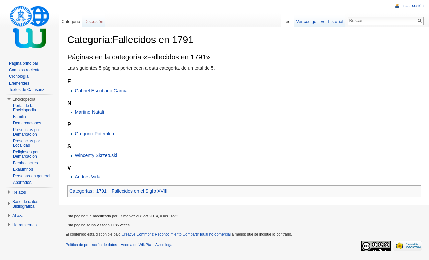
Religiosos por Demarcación (26, 154)
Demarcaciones (27, 123)
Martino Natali (89, 112)
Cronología (19, 76)
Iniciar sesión (412, 5)
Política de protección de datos (91, 245)
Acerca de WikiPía (136, 245)
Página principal (23, 63)
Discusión (93, 21)
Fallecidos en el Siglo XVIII (140, 191)
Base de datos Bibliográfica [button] (25, 204)
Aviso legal (164, 245)
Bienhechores (25, 163)
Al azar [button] (18, 215)
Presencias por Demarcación (26, 132)
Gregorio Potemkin (94, 133)
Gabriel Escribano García (101, 90)
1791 (101, 191)
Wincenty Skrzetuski (96, 155)
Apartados (22, 182)
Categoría (70, 21)
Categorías (80, 191)
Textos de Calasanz (26, 89)
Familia (19, 116)
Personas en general (31, 176)
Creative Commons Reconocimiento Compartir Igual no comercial (176, 234)
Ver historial (332, 21)
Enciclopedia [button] (23, 99)
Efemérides (19, 83)
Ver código (306, 21)
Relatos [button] (19, 192)
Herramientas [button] (24, 225)
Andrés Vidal (88, 176)
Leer (287, 21)
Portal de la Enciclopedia (24, 108)
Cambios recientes (25, 70)
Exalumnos (23, 169)
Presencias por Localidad (26, 143)
